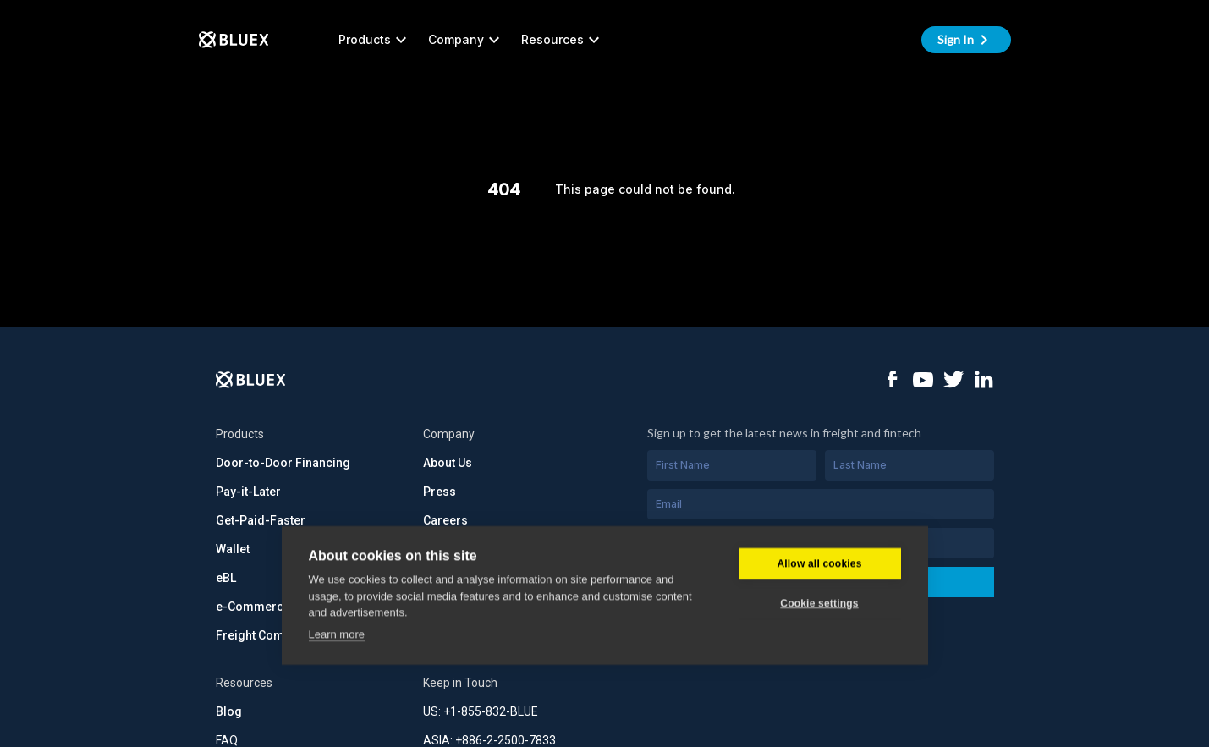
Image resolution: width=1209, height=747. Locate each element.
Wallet (233, 549)
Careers (445, 520)
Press (439, 491)
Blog (229, 711)
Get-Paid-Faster (260, 520)
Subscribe (820, 582)
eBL (226, 578)
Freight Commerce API (279, 635)
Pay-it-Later (248, 491)
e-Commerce (253, 606)
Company (466, 40)
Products (374, 40)
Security (446, 549)
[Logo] (251, 379)
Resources (562, 40)
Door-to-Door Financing (283, 463)
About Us (447, 463)
